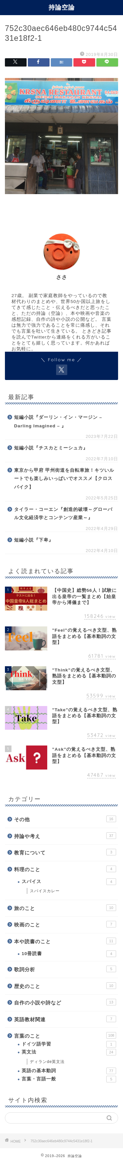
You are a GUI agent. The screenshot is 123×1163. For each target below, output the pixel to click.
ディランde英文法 (47, 1061)
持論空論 (62, 7)
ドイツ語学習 (69, 1044)
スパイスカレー (45, 891)
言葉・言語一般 (69, 1079)
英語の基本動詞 (69, 1071)
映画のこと (65, 924)
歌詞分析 (65, 969)
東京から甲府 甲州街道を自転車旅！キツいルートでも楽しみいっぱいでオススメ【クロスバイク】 (64, 479)
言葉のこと (65, 1035)
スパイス (69, 881)
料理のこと (65, 869)
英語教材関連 (65, 1019)
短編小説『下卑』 (33, 540)
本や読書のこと (65, 941)
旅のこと (65, 907)
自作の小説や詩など (65, 1002)
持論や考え (65, 835)
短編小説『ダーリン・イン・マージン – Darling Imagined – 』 (58, 421)
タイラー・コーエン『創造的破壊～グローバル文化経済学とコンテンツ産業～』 (63, 513)
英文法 (69, 1052)
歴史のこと (65, 985)
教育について (65, 852)
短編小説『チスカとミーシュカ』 (51, 447)
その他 (65, 819)
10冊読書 (69, 953)
